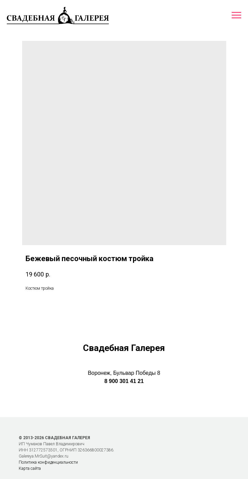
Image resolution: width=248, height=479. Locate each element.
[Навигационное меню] (236, 15)
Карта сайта (30, 468)
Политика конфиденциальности (48, 462)
